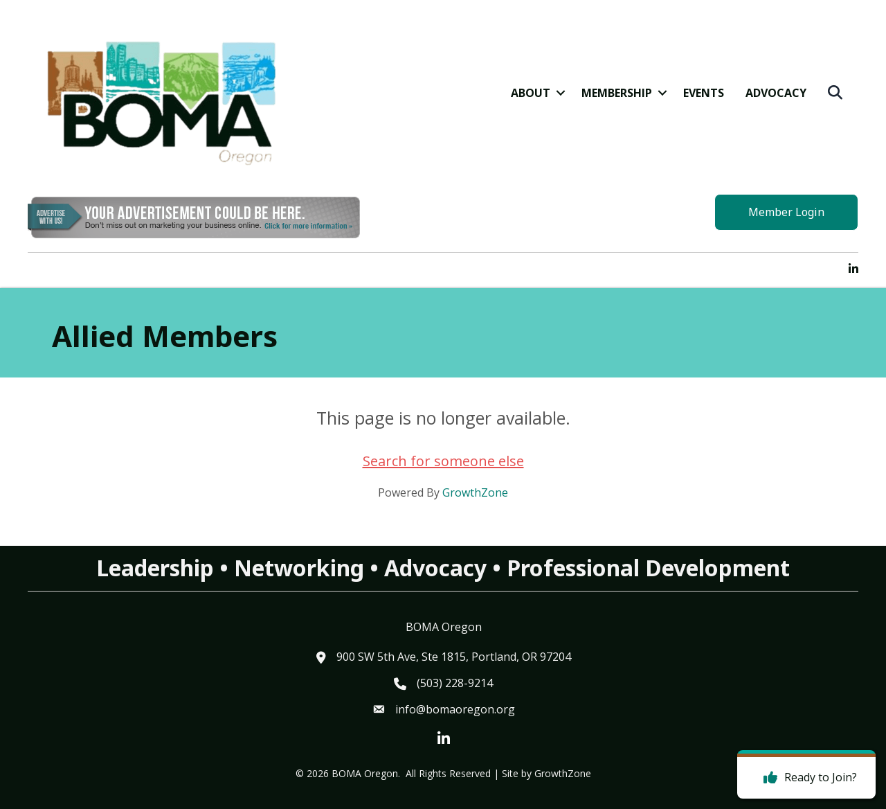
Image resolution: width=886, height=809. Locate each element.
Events (703, 92)
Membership (616, 92)
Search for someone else (443, 461)
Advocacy (775, 92)
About (530, 92)
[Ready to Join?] (807, 778)
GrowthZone (475, 492)
